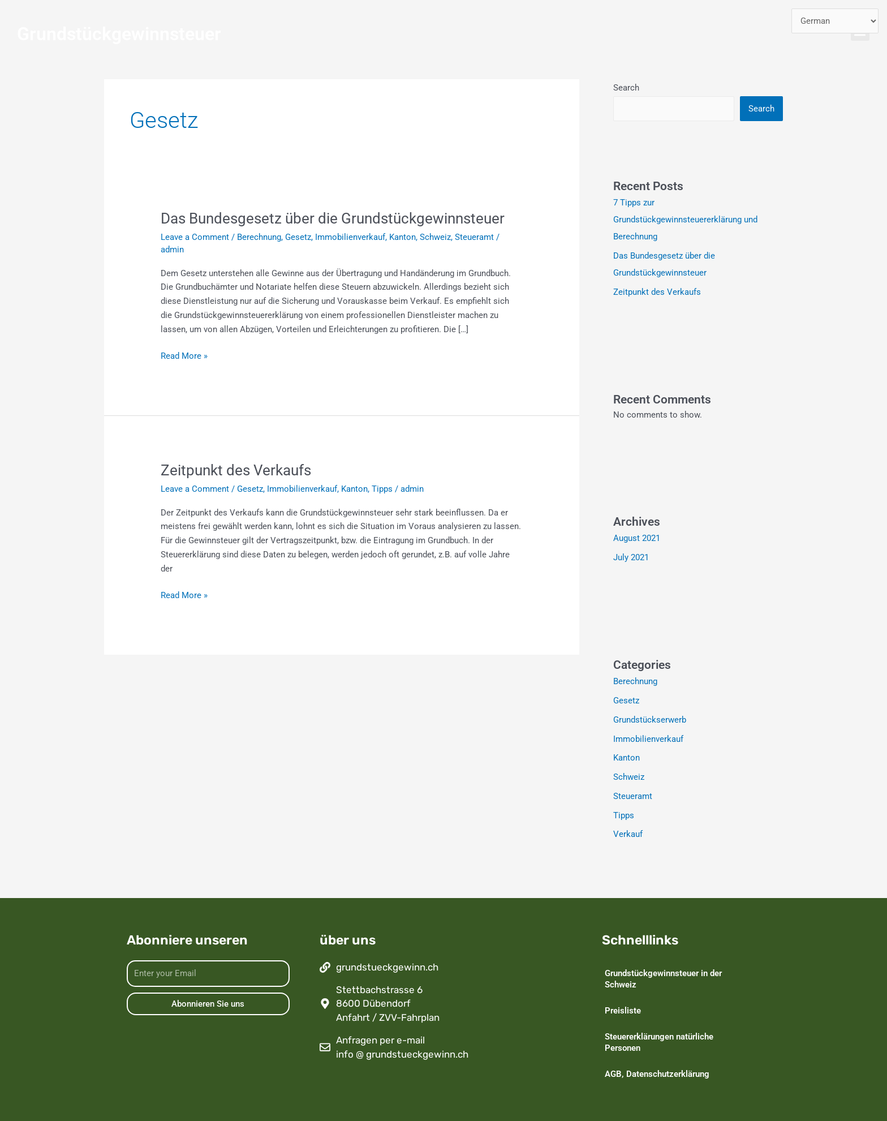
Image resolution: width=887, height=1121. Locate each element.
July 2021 (631, 557)
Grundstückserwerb (649, 720)
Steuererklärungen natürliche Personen (659, 1042)
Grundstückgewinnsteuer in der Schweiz (663, 979)
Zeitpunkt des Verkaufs (236, 470)
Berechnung (259, 237)
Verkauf (628, 834)
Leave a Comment (195, 237)
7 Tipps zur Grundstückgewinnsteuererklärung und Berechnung (685, 219)
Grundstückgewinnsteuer (119, 34)
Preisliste (623, 1011)
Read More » (184, 355)
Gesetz (298, 237)
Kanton (402, 237)
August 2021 (636, 538)
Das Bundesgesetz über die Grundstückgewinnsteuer (333, 218)
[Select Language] (835, 21)
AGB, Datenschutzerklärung (657, 1074)
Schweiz (435, 237)
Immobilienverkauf (350, 237)
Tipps (382, 489)
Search (626, 88)
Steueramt (474, 237)
